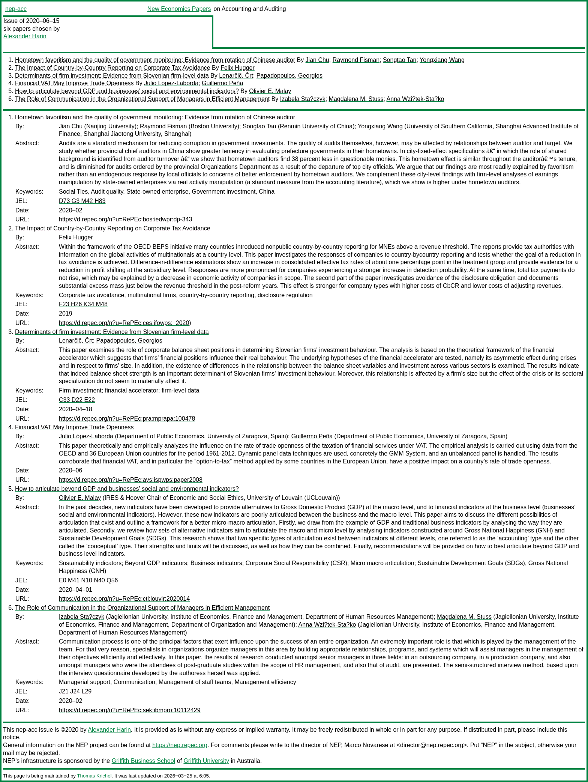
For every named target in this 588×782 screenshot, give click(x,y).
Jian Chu (317, 60)
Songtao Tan (400, 60)
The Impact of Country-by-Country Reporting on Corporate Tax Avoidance (112, 68)
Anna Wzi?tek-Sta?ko (415, 99)
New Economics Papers (179, 9)
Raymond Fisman (356, 60)
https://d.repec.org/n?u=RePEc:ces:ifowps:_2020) (125, 323)
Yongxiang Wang (442, 60)
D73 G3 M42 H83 (82, 201)
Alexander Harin (24, 36)
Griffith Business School (144, 761)
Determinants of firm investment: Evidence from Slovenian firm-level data (112, 75)
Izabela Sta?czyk (303, 99)
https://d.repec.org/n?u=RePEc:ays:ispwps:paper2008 (130, 480)
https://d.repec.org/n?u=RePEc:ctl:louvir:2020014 (124, 599)
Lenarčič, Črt (236, 75)
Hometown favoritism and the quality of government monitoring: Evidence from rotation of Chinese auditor (155, 60)
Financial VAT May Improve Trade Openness (74, 83)
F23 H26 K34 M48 (83, 304)
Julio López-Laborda (171, 83)
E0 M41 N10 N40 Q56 (88, 580)
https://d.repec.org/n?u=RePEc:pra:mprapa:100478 (127, 418)
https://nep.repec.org (179, 745)
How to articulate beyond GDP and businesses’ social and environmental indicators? (127, 91)
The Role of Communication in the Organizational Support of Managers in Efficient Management (142, 99)
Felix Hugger (237, 68)
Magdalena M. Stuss (356, 99)
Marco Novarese (366, 745)
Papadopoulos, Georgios (289, 75)
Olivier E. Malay (270, 91)
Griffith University (206, 761)
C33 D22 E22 (77, 400)
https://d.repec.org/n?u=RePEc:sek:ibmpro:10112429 (130, 710)
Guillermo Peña (222, 83)
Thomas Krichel (94, 776)
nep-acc (16, 9)
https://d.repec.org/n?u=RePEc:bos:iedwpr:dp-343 (125, 219)
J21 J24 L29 (75, 691)
